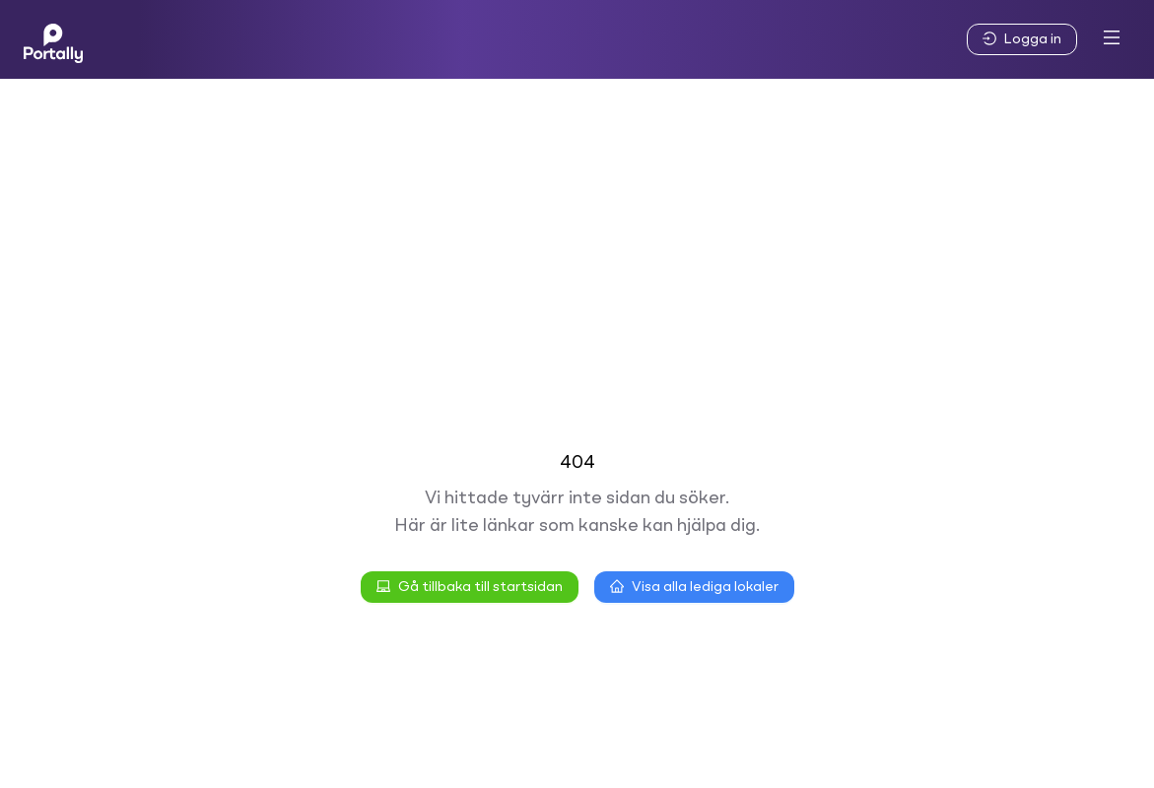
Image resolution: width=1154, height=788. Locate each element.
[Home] (53, 39)
